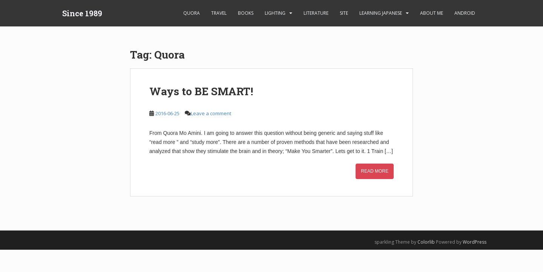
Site (344, 13)
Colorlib (426, 242)
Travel (219, 13)
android (464, 13)
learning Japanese (380, 13)
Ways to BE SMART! (201, 91)
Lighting (275, 13)
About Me (431, 13)
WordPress (474, 242)
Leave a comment (211, 113)
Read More (374, 171)
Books (245, 13)
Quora (191, 13)
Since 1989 (82, 13)
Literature (316, 13)
